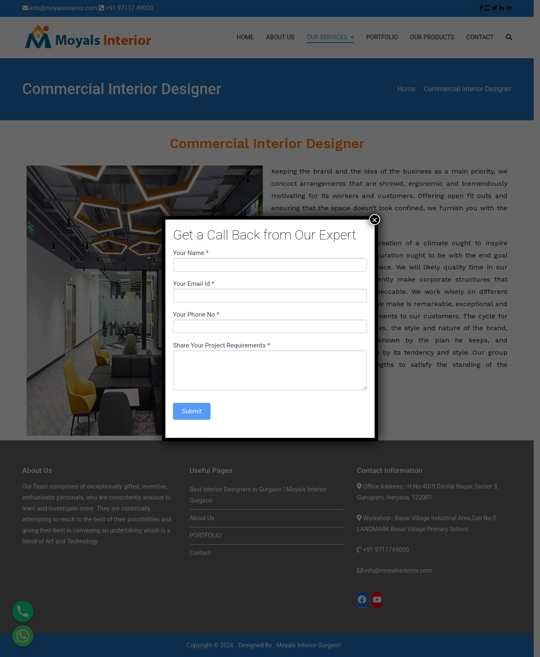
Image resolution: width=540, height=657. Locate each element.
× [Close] (375, 219)
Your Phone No (196, 314)
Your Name (191, 253)
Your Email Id (193, 284)
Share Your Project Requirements (221, 345)
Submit (192, 411)
